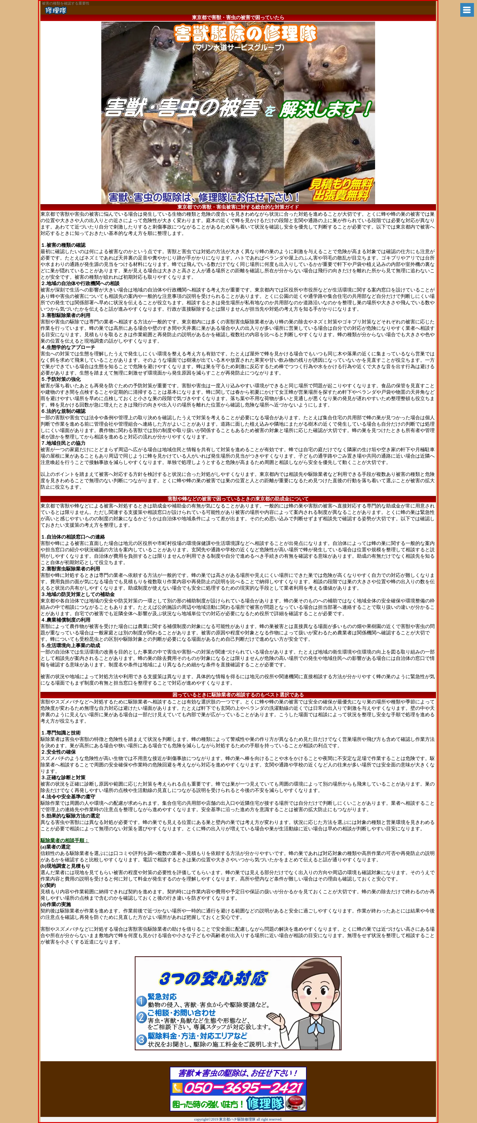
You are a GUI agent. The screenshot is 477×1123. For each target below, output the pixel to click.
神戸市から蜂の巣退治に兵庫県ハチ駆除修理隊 (88, 10)
